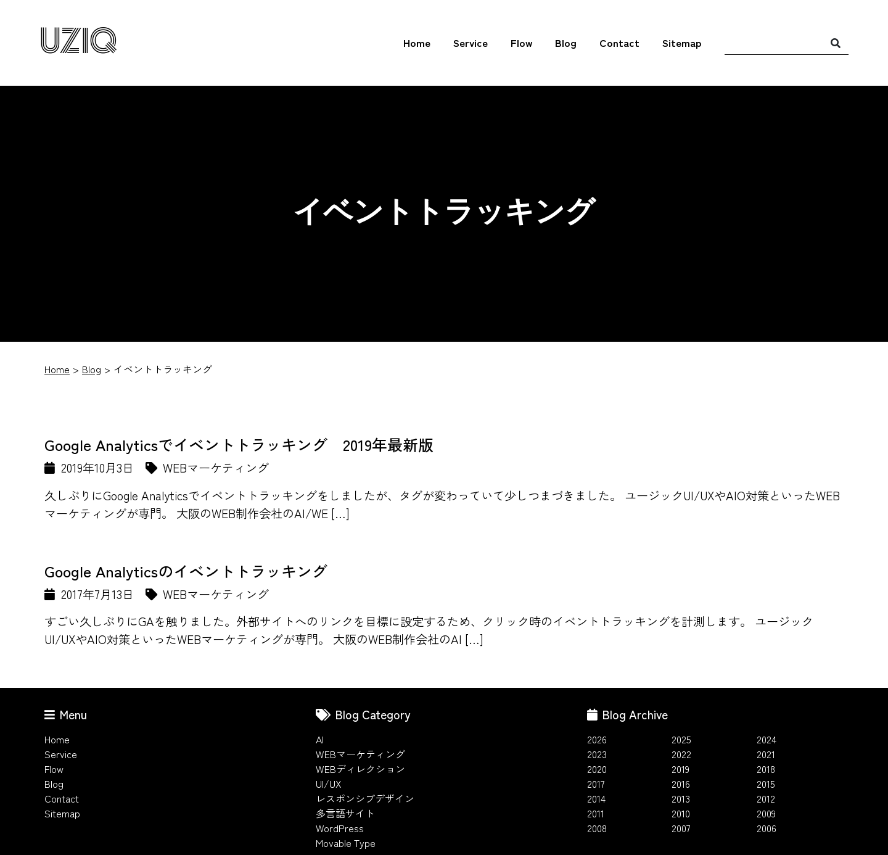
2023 (597, 753)
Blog (566, 42)
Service (470, 42)
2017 (596, 783)
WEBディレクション (360, 768)
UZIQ (78, 42)
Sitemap (682, 42)
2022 (681, 753)
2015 (766, 783)
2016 (681, 783)
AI (320, 739)
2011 (595, 813)
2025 (681, 739)
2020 (597, 768)
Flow (521, 42)
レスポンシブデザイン (365, 798)
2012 (766, 798)
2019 (680, 768)
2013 (681, 798)
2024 (766, 739)
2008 (597, 827)
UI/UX (329, 783)
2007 (681, 827)
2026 (597, 739)
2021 (766, 753)
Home (416, 42)
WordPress (340, 827)
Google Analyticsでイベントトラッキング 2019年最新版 (239, 444)
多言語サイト (345, 813)
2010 (681, 813)
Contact (619, 42)
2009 (766, 813)
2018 (766, 768)
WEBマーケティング (360, 753)
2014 (596, 798)
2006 (766, 827)
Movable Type (346, 842)
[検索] (836, 42)
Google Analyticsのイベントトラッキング (185, 571)
